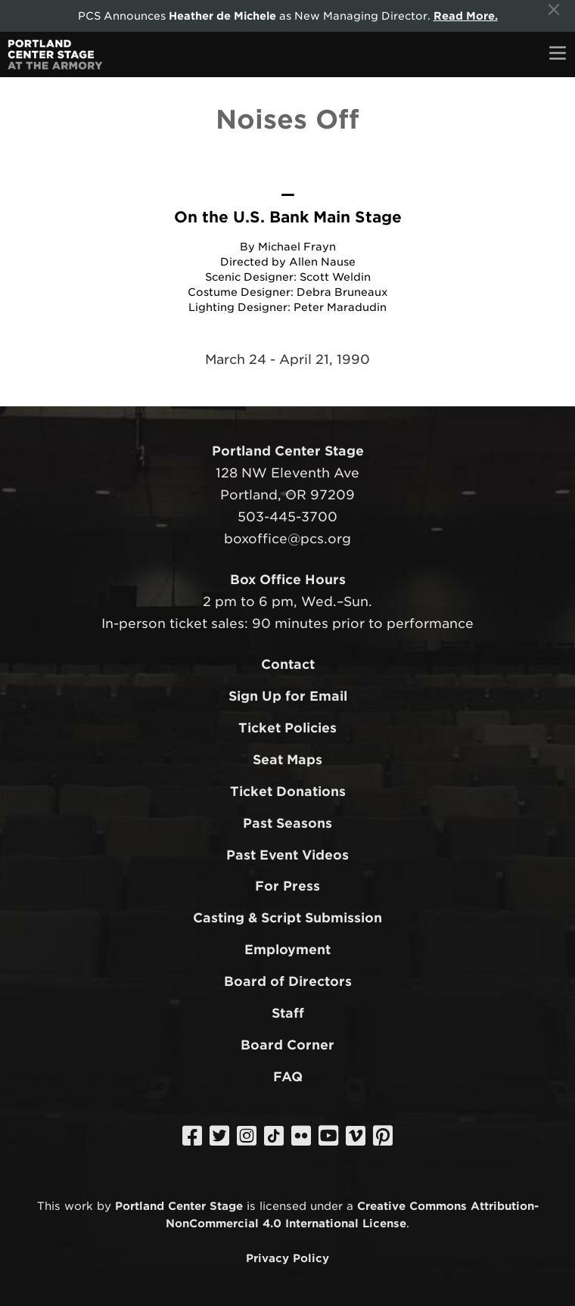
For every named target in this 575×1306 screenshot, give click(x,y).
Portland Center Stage (179, 1205)
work (78, 1205)
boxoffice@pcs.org (287, 538)
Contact (288, 664)
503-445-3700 (287, 516)
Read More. (466, 16)
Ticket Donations (288, 791)
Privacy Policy (287, 1258)
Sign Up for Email (287, 696)
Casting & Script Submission (287, 917)
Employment (287, 949)
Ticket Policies (287, 727)
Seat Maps (287, 759)
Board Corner (287, 1045)
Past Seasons (287, 823)
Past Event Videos (287, 855)
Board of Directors (288, 981)
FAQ (288, 1076)
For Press (287, 886)
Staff (288, 1013)
